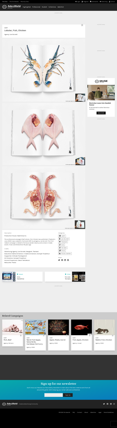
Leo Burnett (13, 34)
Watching (103, 1)
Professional (36, 7)
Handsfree (20, 279)
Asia (61, 245)
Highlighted (27, 7)
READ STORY (101, 113)
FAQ (73, 412)
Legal (99, 412)
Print (62, 250)
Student (44, 7)
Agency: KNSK (31, 347)
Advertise (93, 412)
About (86, 412)
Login (77, 1)
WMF (6, 28)
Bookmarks (94, 1)
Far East (63, 248)
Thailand (63, 242)
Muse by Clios (25, 1)
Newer (20, 274)
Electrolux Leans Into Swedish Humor (100, 104)
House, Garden (65, 253)
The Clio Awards (14, 1)
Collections (52, 7)
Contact (79, 412)
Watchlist (60, 7)
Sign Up (67, 395)
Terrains (68, 279)
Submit (112, 1)
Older (68, 274)
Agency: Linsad (77, 343)
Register (85, 1)
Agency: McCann (9, 343)
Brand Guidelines (109, 412)
